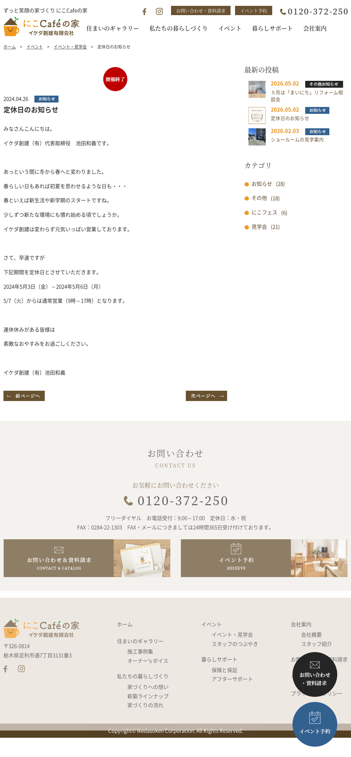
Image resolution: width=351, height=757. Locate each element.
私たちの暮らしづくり (143, 694)
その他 (259, 211)
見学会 (259, 239)
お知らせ (262, 196)
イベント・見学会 (70, 59)
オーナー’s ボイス (147, 678)
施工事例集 (140, 669)
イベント (34, 59)
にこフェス (264, 225)
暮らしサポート (219, 677)
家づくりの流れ (145, 723)
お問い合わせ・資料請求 (200, 10)
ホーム (9, 59)
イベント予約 (253, 10)
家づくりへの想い (148, 705)
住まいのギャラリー (140, 659)
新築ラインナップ (148, 714)
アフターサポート (232, 697)
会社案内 (301, 642)
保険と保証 (224, 688)
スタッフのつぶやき (235, 662)
